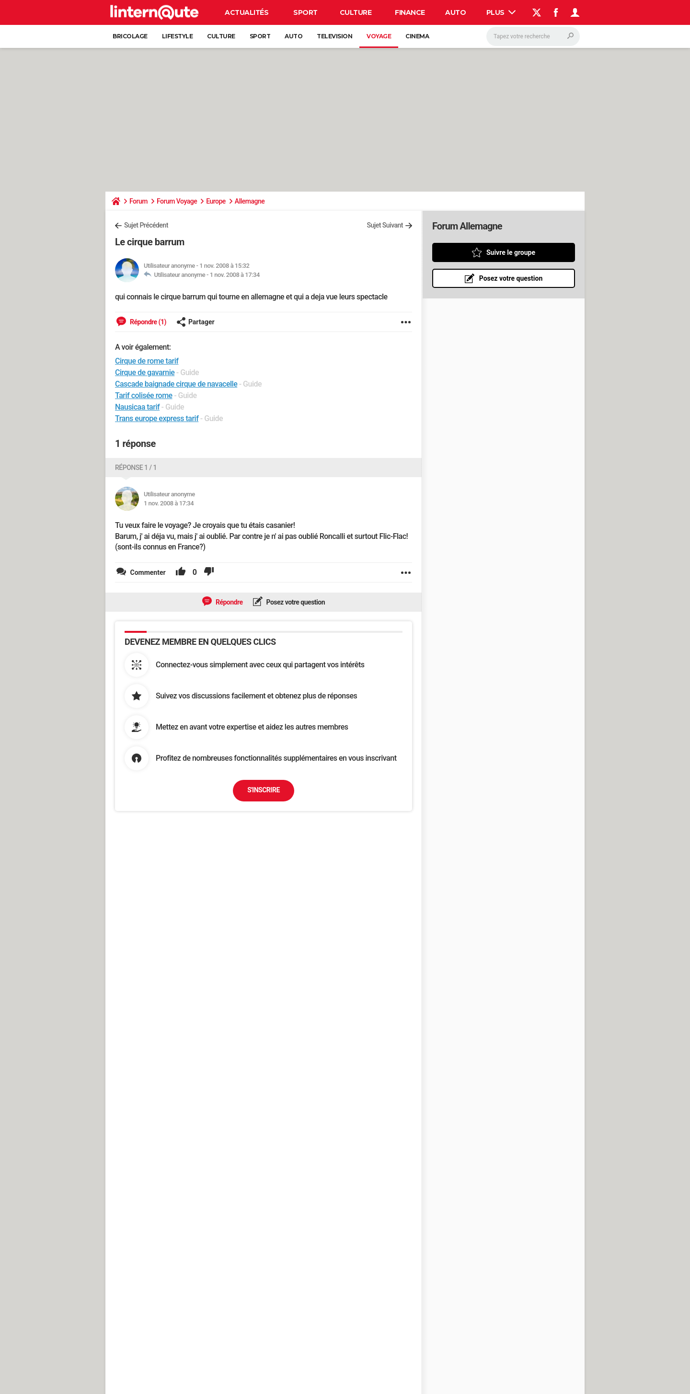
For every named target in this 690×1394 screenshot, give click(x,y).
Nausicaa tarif (137, 406)
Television (334, 36)
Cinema (417, 36)
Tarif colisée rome (143, 395)
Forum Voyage (177, 201)
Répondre (228, 602)
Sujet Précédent (146, 225)
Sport (305, 12)
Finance (410, 12)
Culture (356, 12)
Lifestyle (177, 36)
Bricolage (130, 36)
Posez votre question (295, 602)
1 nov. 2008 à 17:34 (235, 274)
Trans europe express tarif (156, 418)
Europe (216, 201)
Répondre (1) (147, 322)
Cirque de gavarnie (144, 372)
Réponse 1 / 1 (136, 467)
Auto (455, 12)
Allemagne (249, 201)
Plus (501, 12)
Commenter (147, 572)
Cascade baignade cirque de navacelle (176, 383)
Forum (138, 201)
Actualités (246, 12)
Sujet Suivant (385, 225)
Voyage (379, 36)
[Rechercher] (533, 36)
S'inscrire (263, 790)
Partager (195, 322)
